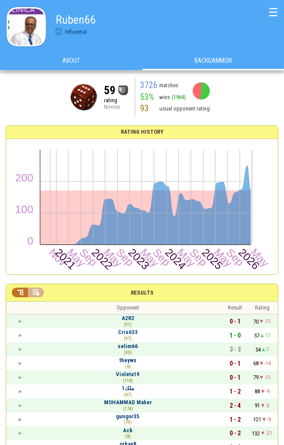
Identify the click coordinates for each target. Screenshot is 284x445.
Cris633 (128, 332)
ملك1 (128, 388)
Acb (128, 430)
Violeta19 (128, 374)
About (71, 60)
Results (142, 292)
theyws (128, 360)
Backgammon (213, 60)
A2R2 (128, 318)
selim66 (128, 346)
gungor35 (128, 416)
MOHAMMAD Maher (128, 402)
